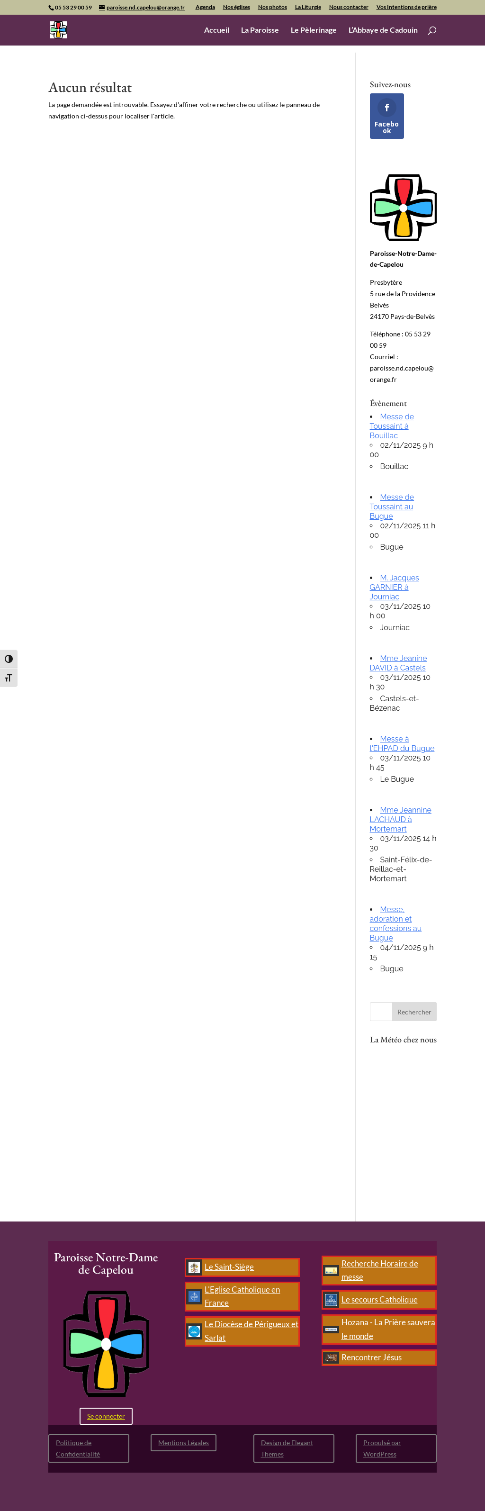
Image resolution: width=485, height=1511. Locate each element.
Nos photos (272, 7)
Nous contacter (348, 7)
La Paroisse (260, 30)
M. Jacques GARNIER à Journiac (394, 587)
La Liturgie (308, 7)
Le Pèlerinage (314, 30)
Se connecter (106, 1416)
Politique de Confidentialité (78, 1448)
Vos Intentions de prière (407, 7)
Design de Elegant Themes (287, 1448)
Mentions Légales (183, 1443)
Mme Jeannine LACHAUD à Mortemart (400, 819)
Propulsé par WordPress (382, 1448)
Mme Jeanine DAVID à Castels (398, 663)
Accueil (216, 30)
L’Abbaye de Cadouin (383, 30)
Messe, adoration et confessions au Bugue (396, 923)
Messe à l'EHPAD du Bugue (402, 743)
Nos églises (236, 7)
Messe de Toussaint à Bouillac (392, 426)
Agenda (205, 7)
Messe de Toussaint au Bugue (392, 507)
